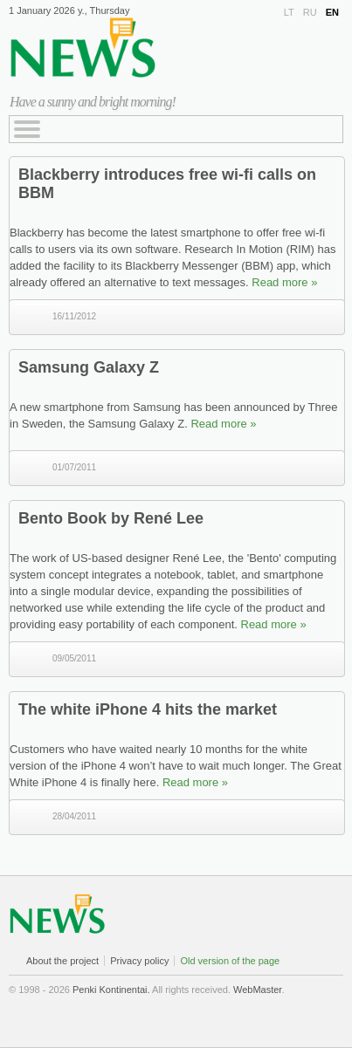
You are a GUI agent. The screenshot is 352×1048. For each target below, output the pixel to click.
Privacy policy (139, 961)
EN (332, 12)
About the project (62, 961)
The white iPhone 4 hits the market (147, 709)
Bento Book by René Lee (111, 518)
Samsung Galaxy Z (88, 367)
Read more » (284, 282)
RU (310, 12)
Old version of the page (230, 961)
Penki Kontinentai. (111, 989)
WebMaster (257, 989)
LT (289, 12)
